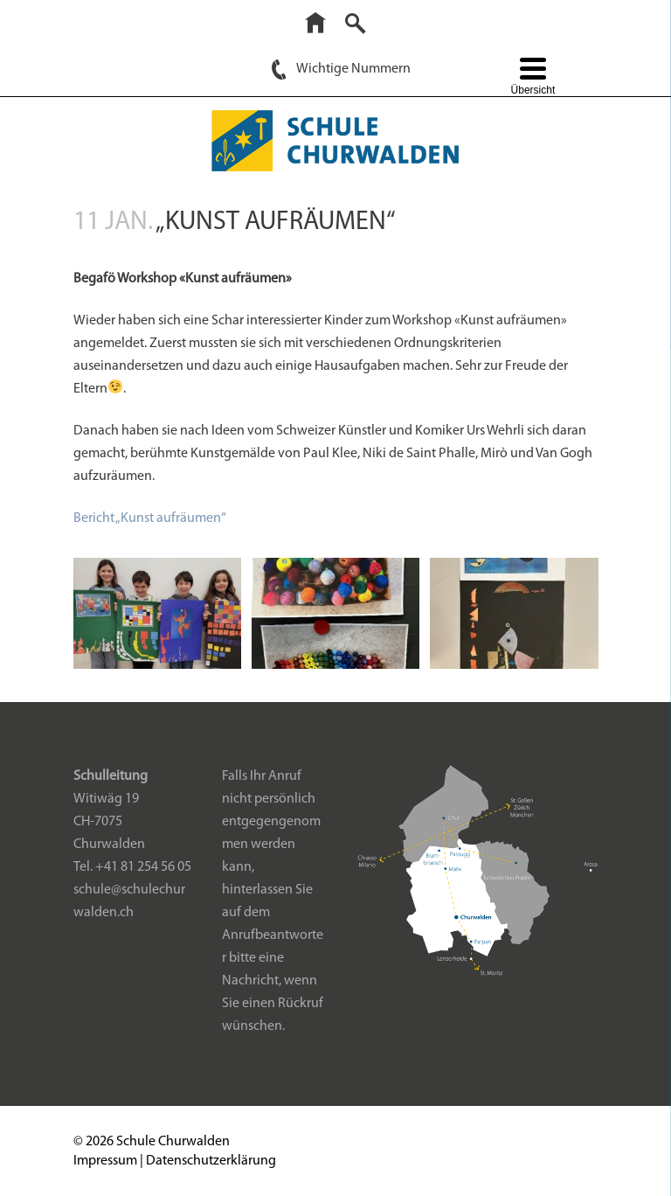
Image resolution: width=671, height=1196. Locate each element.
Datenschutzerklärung (211, 1161)
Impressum (105, 1161)
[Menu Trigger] (532, 78)
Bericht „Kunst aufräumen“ (149, 518)
